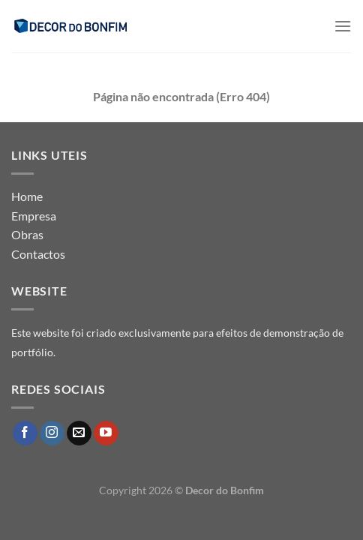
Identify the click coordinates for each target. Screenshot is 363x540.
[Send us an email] (79, 433)
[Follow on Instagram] (52, 433)
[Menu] (343, 26)
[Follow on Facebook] (25, 433)
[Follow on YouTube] (106, 433)
